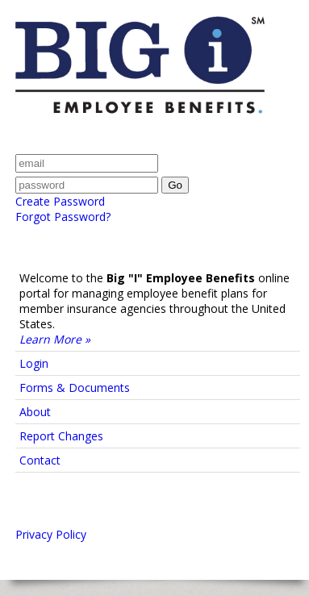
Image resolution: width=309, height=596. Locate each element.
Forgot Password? (63, 216)
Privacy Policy (50, 534)
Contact (40, 460)
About (35, 411)
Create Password (60, 201)
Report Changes (61, 436)
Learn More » (54, 339)
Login (33, 363)
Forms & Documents (74, 387)
